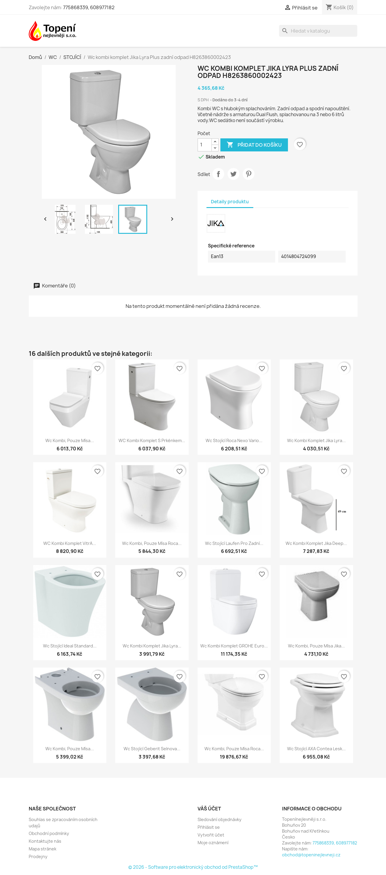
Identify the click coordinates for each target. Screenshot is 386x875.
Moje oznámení (213, 842)
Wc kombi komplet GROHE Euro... (234, 646)
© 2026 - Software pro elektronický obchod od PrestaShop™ (193, 867)
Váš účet (209, 808)
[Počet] (205, 144)
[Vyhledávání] (318, 31)
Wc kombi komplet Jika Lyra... (316, 440)
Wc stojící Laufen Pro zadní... (234, 543)
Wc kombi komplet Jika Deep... (316, 543)
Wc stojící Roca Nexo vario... (234, 440)
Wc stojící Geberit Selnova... (152, 748)
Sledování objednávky (219, 819)
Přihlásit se (209, 827)
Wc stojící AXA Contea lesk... (316, 748)
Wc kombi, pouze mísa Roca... (152, 543)
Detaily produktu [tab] (230, 202)
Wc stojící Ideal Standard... (70, 646)
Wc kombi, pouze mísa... (69, 440)
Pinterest (248, 174)
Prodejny (38, 856)
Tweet (233, 174)
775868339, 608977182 (89, 7)
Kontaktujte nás (45, 841)
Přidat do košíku (254, 145)
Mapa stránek (42, 849)
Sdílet (218, 174)
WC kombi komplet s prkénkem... (151, 440)
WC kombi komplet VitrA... (69, 543)
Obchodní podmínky (49, 833)
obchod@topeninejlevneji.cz (311, 855)
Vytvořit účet (211, 835)
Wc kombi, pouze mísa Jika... (316, 646)
